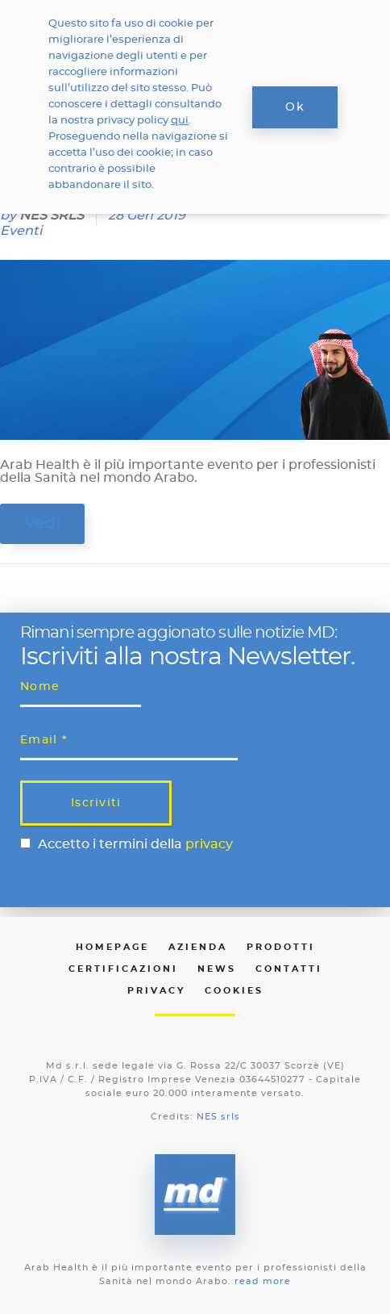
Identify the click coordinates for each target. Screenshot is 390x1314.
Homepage (112, 947)
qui (180, 120)
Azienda (197, 947)
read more (262, 1281)
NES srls (218, 1116)
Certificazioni (123, 969)
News (216, 969)
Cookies (234, 990)
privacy (209, 844)
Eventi (21, 230)
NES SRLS (51, 215)
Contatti (288, 969)
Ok (295, 107)
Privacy (156, 990)
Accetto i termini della (135, 844)
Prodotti (281, 947)
